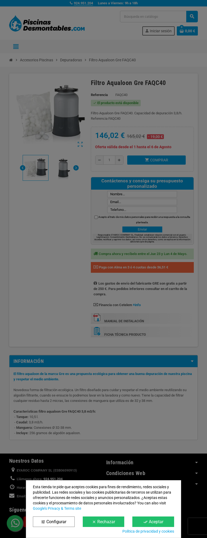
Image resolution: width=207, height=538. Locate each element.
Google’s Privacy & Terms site (57, 508)
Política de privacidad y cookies (148, 531)
